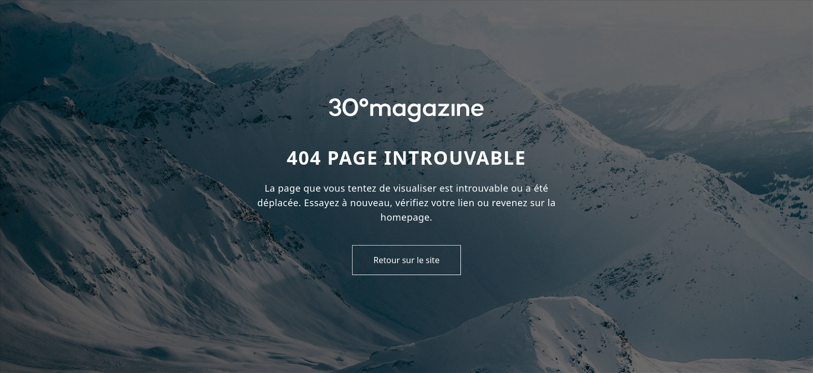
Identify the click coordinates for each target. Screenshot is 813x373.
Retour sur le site (406, 260)
